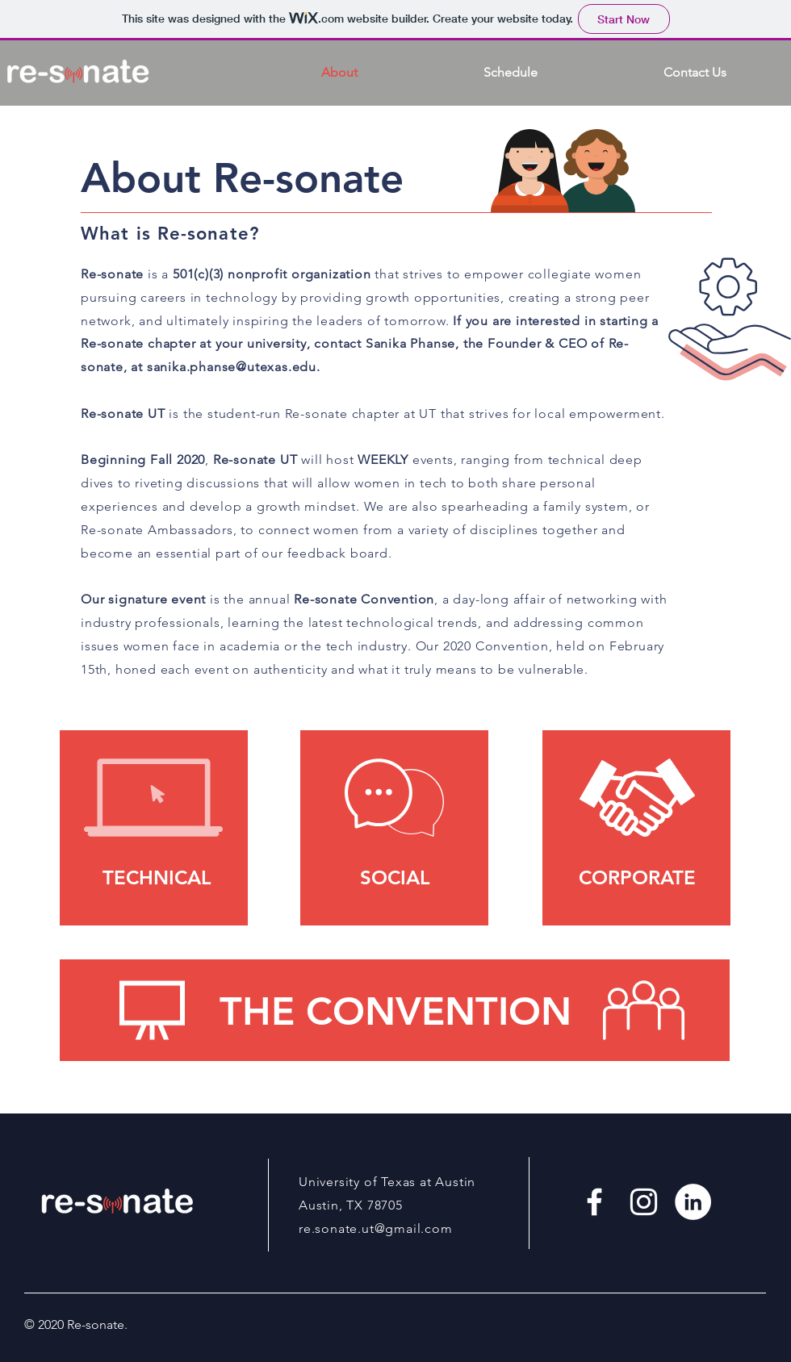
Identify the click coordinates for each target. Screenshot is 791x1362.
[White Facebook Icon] (594, 1202)
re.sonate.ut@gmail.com (376, 1228)
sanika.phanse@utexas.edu (231, 366)
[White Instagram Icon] (644, 1202)
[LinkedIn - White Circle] (693, 1202)
